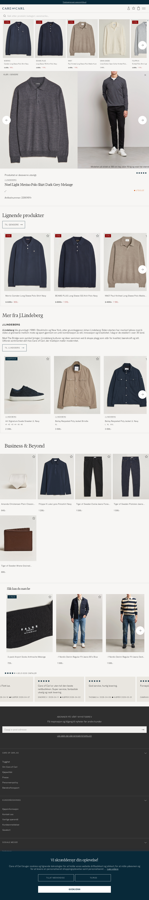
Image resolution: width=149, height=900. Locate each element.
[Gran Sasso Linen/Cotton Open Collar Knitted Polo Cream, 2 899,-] (114, 44)
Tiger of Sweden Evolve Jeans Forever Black (93, 504)
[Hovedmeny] (144, 8)
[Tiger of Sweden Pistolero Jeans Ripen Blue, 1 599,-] (131, 483)
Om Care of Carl (9, 767)
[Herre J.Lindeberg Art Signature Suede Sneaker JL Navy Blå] (27, 385)
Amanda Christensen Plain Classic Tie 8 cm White (17, 504)
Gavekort (6, 830)
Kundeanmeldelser (10, 824)
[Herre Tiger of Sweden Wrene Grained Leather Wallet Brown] (18, 538)
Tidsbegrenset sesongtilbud (74, 2)
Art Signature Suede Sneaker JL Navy (22, 421)
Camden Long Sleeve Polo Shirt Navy (16, 64)
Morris (7, 61)
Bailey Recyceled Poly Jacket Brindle (71, 421)
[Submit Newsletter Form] (143, 729)
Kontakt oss (7, 814)
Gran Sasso (105, 61)
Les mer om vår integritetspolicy (74, 736)
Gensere (14, 75)
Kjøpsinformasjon (10, 809)
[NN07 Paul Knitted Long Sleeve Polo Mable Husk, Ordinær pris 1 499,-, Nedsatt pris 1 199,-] (82, 44)
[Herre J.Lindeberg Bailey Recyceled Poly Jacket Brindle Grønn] (77, 385)
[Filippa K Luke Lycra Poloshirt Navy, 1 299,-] (56, 483)
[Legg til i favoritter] (47, 236)
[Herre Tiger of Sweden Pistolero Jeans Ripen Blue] (131, 476)
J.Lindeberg (11, 180)
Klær (5, 75)
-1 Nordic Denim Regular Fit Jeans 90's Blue (77, 657)
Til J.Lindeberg (14, 348)
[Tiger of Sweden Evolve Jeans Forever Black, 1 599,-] (93, 483)
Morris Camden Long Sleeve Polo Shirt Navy (25, 295)
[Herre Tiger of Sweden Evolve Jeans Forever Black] (93, 476)
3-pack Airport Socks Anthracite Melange (27, 657)
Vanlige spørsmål (10, 819)
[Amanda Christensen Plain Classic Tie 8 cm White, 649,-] (18, 483)
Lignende (23, 215)
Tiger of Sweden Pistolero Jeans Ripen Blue (128, 504)
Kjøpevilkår (7, 772)
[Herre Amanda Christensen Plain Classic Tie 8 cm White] (18, 476)
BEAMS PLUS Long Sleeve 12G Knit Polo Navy (76, 295)
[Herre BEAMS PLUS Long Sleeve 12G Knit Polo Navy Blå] (50, 38)
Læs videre (112, 869)
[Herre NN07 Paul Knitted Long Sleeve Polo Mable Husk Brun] (82, 38)
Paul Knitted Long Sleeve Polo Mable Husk (82, 64)
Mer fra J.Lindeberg (22, 315)
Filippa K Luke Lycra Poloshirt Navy (55, 504)
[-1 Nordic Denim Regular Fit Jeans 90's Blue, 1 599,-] (79, 629)
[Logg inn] (129, 8)
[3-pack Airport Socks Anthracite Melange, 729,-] (29, 629)
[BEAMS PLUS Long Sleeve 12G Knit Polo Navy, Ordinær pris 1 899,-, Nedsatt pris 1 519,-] (50, 44)
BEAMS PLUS (41, 61)
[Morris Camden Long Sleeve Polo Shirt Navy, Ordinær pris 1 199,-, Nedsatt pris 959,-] (18, 44)
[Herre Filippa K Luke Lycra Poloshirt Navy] (56, 476)
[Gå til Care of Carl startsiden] (13, 8)
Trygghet (6, 761)
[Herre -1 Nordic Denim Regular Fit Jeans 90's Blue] (79, 623)
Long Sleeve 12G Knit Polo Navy (46, 64)
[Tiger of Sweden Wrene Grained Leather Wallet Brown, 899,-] (18, 544)
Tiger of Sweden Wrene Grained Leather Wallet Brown (15, 565)
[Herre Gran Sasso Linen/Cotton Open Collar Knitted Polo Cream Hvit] (114, 38)
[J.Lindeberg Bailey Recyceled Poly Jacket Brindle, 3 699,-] (77, 393)
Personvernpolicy (10, 782)
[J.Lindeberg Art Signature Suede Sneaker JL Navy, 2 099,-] (27, 393)
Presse (5, 777)
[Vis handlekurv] (138, 8)
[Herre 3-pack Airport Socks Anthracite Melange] (29, 623)
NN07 (70, 61)
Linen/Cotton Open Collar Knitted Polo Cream (113, 64)
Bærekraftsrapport (10, 787)
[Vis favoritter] (133, 8)
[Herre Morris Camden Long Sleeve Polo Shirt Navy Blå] (18, 38)
